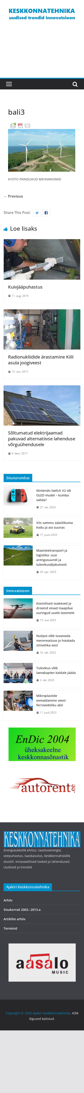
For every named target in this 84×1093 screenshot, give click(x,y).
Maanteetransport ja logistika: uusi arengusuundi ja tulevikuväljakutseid (51, 557)
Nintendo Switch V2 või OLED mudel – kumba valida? (53, 495)
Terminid (10, 928)
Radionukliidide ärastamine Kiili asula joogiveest (40, 360)
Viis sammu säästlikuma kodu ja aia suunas (54, 525)
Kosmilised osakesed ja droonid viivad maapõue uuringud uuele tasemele (55, 608)
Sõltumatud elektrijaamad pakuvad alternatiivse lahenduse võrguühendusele (41, 438)
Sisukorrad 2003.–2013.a (22, 909)
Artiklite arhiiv (14, 919)
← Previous (13, 196)
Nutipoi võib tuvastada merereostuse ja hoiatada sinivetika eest (55, 640)
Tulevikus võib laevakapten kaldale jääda (56, 670)
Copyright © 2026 (19, 1013)
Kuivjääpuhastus (25, 287)
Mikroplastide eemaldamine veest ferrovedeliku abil (51, 700)
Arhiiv (8, 900)
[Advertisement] (42, 54)
